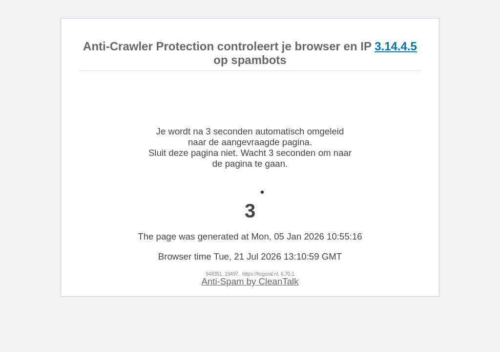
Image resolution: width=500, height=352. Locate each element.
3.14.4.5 (396, 46)
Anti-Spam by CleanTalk (249, 281)
